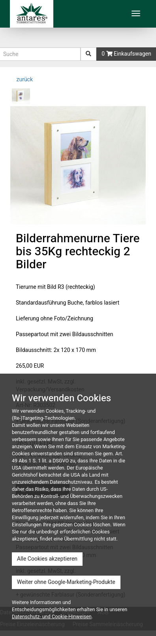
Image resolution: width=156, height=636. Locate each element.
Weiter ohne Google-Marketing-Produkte (66, 582)
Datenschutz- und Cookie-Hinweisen (52, 616)
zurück (24, 79)
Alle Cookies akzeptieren (47, 559)
